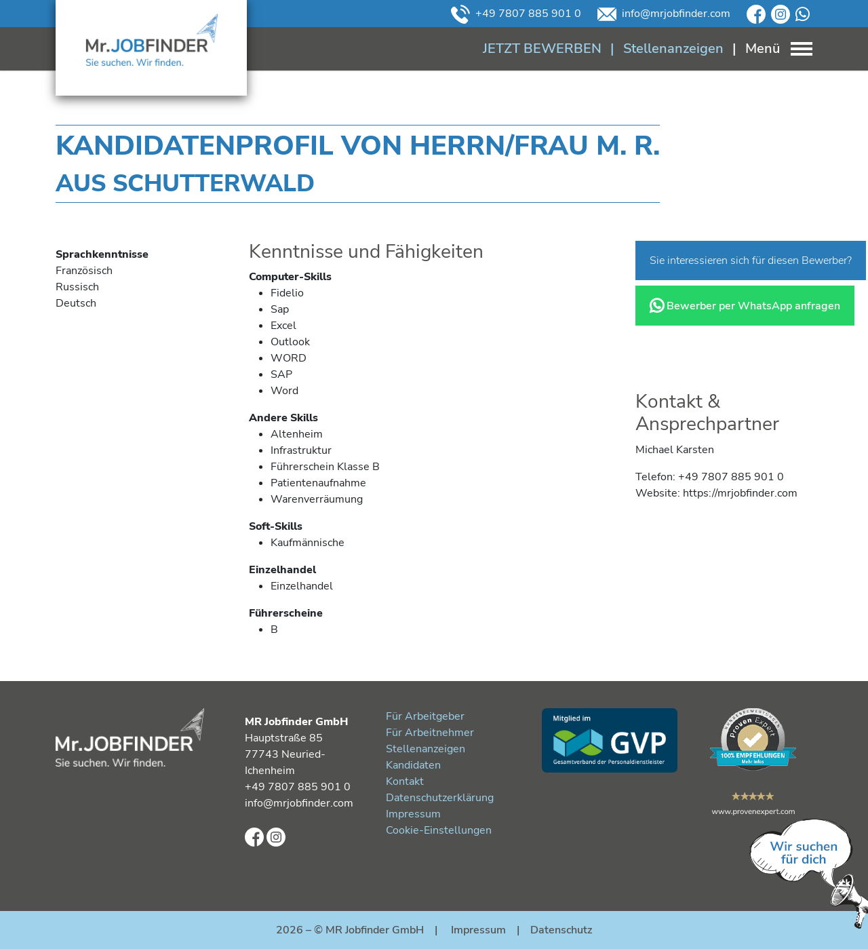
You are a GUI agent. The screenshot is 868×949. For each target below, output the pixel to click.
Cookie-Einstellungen (439, 830)
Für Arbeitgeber (425, 716)
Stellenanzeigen (425, 748)
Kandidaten (413, 765)
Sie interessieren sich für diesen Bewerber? (751, 260)
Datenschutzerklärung (440, 797)
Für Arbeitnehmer (430, 732)
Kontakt (405, 781)
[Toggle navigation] (768, 48)
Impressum (413, 814)
